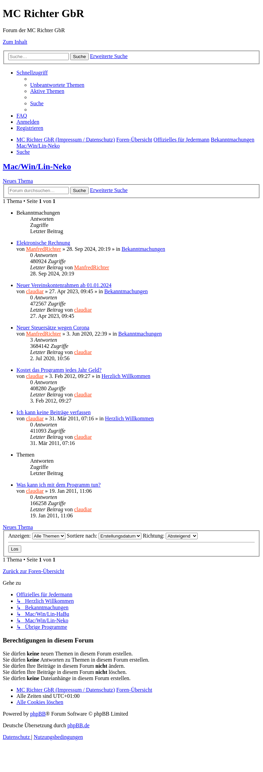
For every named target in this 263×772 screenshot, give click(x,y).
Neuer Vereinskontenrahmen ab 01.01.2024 (63, 285)
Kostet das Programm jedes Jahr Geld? (58, 370)
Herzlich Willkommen (125, 376)
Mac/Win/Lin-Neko (37, 166)
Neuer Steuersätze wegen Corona (52, 327)
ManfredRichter (43, 249)
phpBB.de (78, 725)
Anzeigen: (36, 536)
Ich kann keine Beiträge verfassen (53, 412)
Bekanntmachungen (143, 249)
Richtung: (170, 536)
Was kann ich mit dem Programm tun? (58, 485)
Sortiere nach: (104, 536)
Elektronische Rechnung (43, 243)
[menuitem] (57, 85)
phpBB (38, 714)
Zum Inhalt (15, 42)
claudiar (35, 291)
